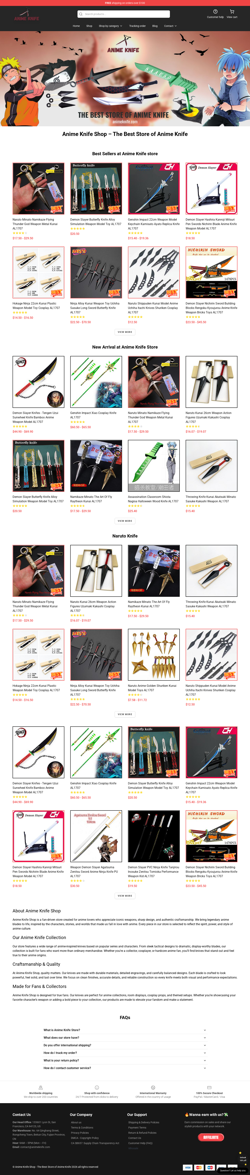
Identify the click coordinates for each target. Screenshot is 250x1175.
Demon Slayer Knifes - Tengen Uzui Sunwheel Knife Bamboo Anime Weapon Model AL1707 (35, 417)
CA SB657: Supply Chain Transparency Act (95, 1143)
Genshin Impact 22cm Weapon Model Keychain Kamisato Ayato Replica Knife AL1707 (154, 224)
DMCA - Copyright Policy (85, 1137)
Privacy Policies (80, 1132)
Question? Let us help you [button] (233, 1170)
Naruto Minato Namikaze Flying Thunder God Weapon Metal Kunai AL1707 (35, 224)
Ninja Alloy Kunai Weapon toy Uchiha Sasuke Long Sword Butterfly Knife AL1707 (94, 308)
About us (76, 1122)
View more (125, 332)
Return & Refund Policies (142, 1132)
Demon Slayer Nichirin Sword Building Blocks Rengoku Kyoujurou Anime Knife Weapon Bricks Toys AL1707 (211, 308)
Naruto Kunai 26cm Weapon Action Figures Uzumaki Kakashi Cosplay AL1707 (209, 417)
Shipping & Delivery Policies (143, 1122)
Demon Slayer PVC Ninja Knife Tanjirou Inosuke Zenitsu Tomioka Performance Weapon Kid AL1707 (153, 872)
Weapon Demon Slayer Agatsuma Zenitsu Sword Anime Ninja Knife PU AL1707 (94, 872)
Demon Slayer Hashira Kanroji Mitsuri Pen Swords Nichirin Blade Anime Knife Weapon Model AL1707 (211, 224)
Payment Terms (137, 1127)
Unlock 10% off (243, 1158)
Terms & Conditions (82, 1127)
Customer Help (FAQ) (140, 1143)
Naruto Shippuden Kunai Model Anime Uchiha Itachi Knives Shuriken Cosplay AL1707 (153, 308)
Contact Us (134, 1137)
